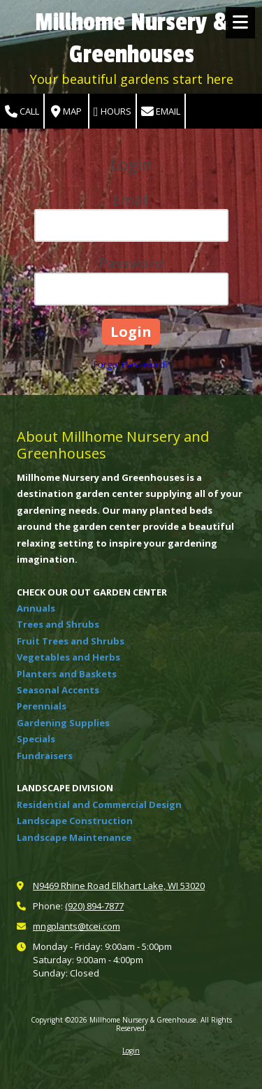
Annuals (36, 608)
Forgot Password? (131, 364)
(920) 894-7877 (94, 906)
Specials (36, 739)
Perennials (41, 706)
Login (131, 1050)
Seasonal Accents (58, 690)
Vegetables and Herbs (68, 657)
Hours (112, 111)
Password (131, 263)
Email (160, 111)
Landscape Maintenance (74, 837)
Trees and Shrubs (58, 624)
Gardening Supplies (63, 722)
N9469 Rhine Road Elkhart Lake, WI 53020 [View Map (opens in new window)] (119, 885)
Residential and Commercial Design (99, 804)
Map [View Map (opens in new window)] (66, 111)
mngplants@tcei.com (76, 926)
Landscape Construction (75, 820)
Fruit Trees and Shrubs (70, 641)
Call (22, 111)
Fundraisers (45, 755)
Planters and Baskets (67, 674)
